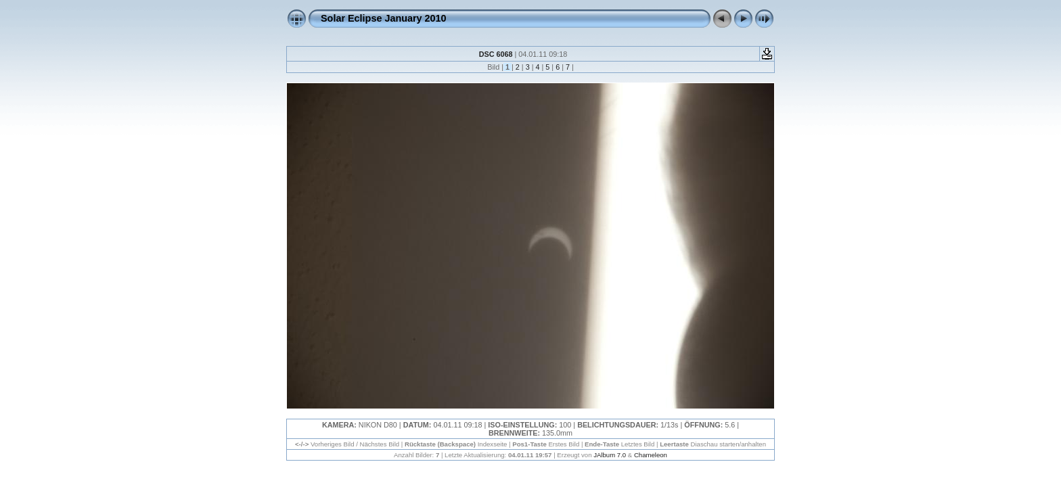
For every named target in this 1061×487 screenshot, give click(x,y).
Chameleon (650, 455)
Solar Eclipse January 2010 (384, 18)
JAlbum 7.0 (609, 455)
